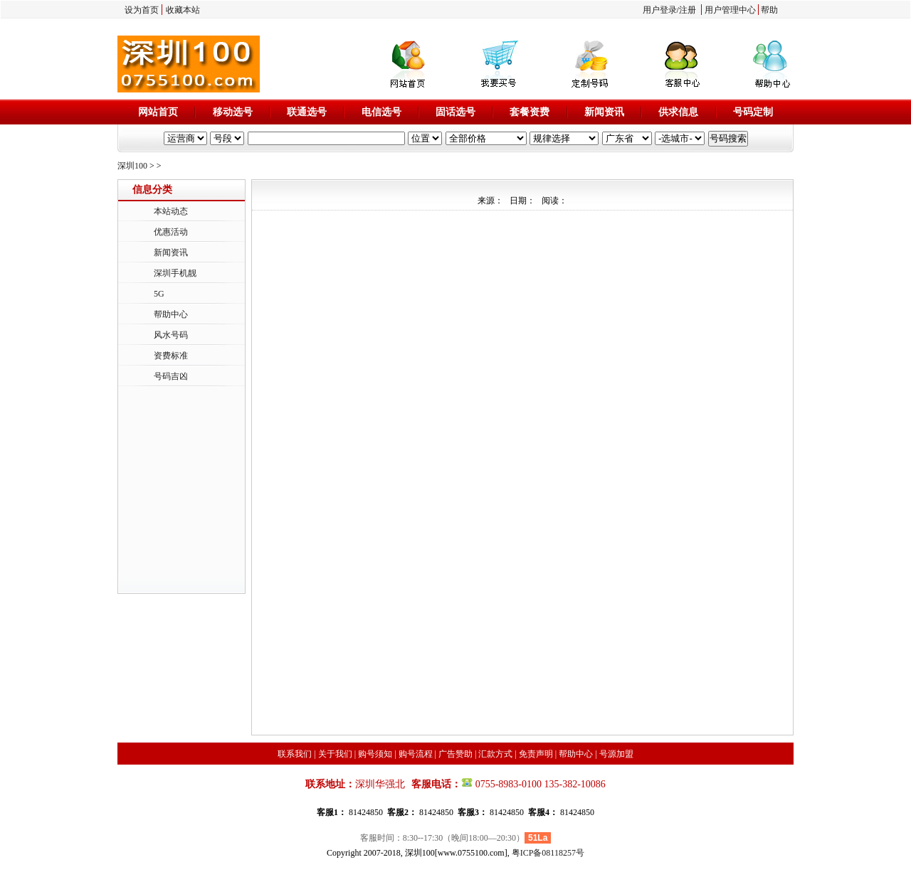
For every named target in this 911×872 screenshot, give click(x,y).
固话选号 (455, 112)
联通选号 (307, 112)
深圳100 (132, 166)
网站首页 (158, 112)
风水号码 (171, 335)
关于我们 (335, 754)
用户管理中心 (730, 10)
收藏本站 (183, 10)
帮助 (769, 10)
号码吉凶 (171, 376)
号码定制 (753, 112)
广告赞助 (455, 754)
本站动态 (171, 211)
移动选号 (233, 112)
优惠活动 (171, 232)
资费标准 (171, 356)
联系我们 (295, 754)
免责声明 (536, 754)
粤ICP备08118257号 (548, 853)
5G (159, 294)
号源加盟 (616, 754)
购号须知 (375, 754)
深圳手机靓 (175, 273)
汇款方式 (495, 754)
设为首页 (142, 10)
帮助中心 (171, 314)
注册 (687, 10)
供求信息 (678, 112)
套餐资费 (529, 112)
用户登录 (660, 10)
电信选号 (381, 112)
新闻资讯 (604, 112)
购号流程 (416, 754)
